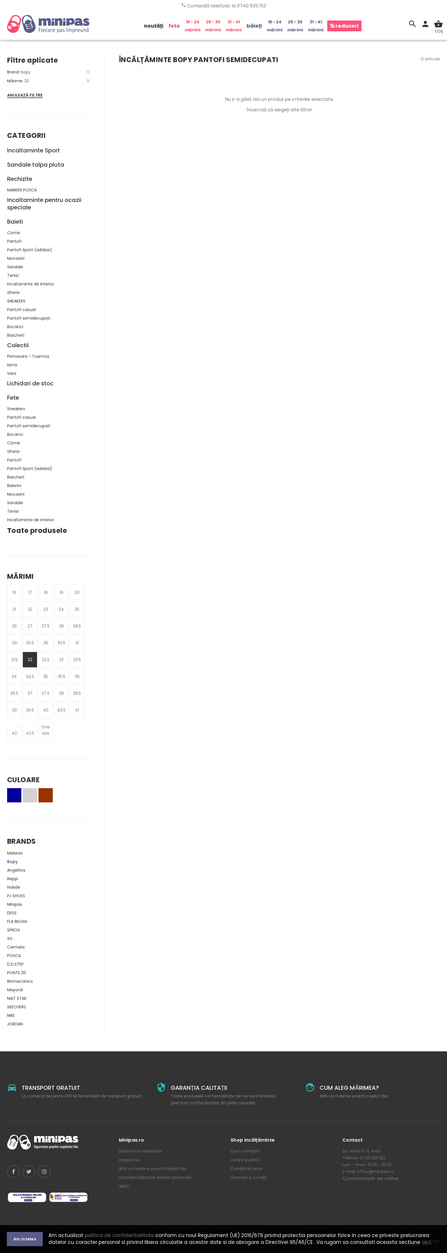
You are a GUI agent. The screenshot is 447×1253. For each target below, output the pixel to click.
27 (30, 626)
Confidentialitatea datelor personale (155, 1177)
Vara (11, 373)
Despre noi (129, 1160)
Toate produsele (37, 530)
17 (30, 592)
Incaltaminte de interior (30, 284)
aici (426, 1242)
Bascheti (15, 335)
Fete (13, 398)
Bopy (12, 861)
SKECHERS (16, 1007)
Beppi (12, 879)
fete (174, 25)
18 (46, 592)
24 (61, 609)
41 (77, 710)
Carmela (16, 947)
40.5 (61, 710)
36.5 (14, 693)
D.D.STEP (15, 964)
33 (61, 660)
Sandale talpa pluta (35, 165)
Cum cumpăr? (245, 1151)
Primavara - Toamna (28, 356)
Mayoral (15, 990)
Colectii (18, 345)
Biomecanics (20, 981)
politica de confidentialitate (119, 1235)
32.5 (46, 660)
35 (45, 676)
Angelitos (16, 870)
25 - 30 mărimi (213, 26)
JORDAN (15, 1024)
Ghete (13, 292)
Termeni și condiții (249, 1177)
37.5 (46, 693)
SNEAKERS (16, 301)
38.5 (77, 693)
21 (14, 609)
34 (14, 676)
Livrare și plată (245, 1160)
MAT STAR (17, 998)
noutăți (153, 25)
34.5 (30, 676)
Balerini (14, 485)
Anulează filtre (25, 95)
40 (45, 710)
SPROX (13, 930)
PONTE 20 (16, 973)
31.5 (14, 660)
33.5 (77, 660)
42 (14, 733)
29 (14, 643)
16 (14, 592)
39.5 (30, 710)
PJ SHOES (16, 896)
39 (14, 710)
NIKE (11, 1015)
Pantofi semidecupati (28, 318)
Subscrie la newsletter (140, 1151)
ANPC (124, 1186)
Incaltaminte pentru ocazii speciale (44, 203)
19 (61, 592)
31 (77, 643)
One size (45, 730)
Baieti (15, 222)
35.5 (61, 676)
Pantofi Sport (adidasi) (29, 250)
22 (30, 609)
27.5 (46, 626)
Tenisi (13, 275)
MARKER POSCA (22, 190)
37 (30, 693)
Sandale (15, 267)
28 (61, 626)
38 (61, 693)
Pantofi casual (21, 309)
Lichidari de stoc (30, 383)
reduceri (344, 25)
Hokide (13, 887)
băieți (254, 25)
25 (77, 609)
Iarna (12, 365)
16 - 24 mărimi (192, 26)
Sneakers (16, 409)
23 (45, 609)
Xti (9, 938)
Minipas (14, 904)
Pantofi (14, 241)
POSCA (14, 955)
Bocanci (15, 327)
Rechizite (19, 179)
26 (14, 626)
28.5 (77, 626)
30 (45, 643)
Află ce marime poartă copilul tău (152, 1169)
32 (30, 660)
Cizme (13, 233)
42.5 (30, 733)
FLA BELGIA (17, 921)
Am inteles (24, 1239)
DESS (12, 913)
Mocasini (16, 258)
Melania (15, 853)
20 (77, 592)
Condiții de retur (247, 1169)
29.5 (30, 643)
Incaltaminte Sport (33, 150)
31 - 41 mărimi (233, 26)
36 (77, 676)
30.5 (61, 643)
